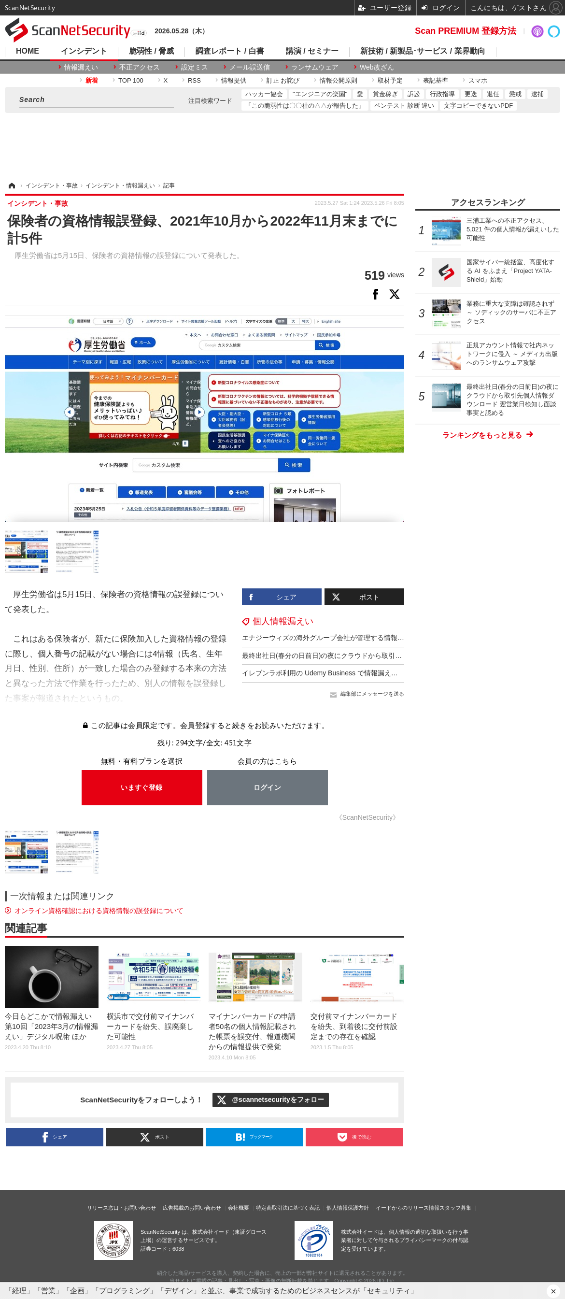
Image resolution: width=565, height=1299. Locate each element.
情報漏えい (81, 67)
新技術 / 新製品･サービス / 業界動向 (422, 51)
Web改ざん (377, 67)
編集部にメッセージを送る (372, 694)
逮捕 (537, 94)
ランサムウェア (315, 67)
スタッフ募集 (455, 1208)
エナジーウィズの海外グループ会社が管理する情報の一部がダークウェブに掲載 (363, 638)
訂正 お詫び (283, 80)
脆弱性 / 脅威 (151, 51)
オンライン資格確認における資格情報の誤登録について (99, 910)
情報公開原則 (338, 80)
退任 (493, 94)
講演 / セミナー (312, 51)
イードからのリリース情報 (407, 1208)
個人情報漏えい (283, 621)
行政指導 (442, 94)
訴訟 (414, 94)
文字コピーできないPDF (478, 105)
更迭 (471, 94)
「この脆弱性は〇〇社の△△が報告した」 (305, 105)
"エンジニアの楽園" (320, 94)
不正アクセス (139, 67)
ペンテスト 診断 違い (404, 105)
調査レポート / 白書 (230, 51)
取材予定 (390, 80)
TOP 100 (130, 80)
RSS (194, 80)
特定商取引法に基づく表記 (288, 1208)
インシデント (84, 51)
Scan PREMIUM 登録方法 (465, 31)
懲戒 (515, 94)
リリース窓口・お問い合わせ (121, 1208)
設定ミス (194, 67)
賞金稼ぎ (385, 94)
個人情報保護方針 (347, 1208)
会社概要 (238, 1208)
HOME (27, 51)
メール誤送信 (249, 67)
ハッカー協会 (264, 94)
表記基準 (435, 80)
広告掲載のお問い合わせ (192, 1208)
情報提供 (233, 80)
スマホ (477, 80)
